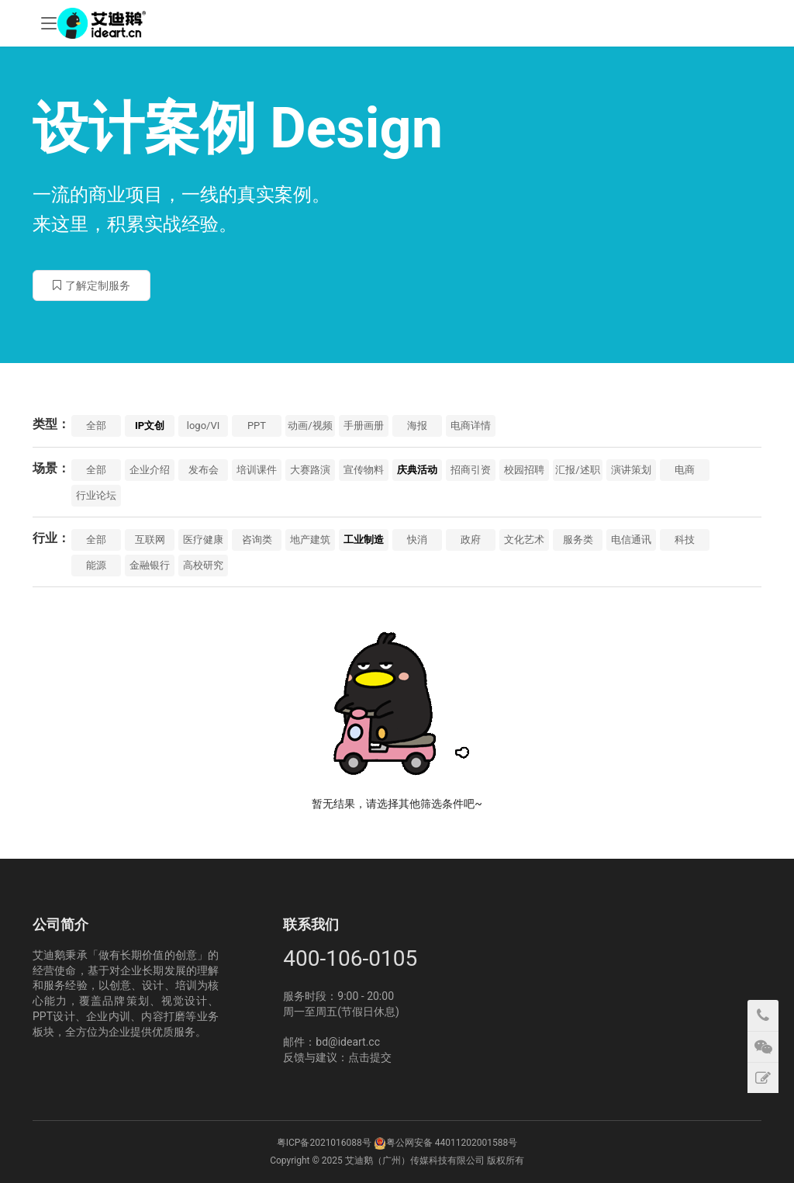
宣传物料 (363, 470)
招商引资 (471, 470)
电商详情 (471, 425)
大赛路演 (310, 470)
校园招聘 (524, 470)
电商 (685, 470)
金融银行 (149, 565)
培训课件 (256, 470)
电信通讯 (631, 539)
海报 (417, 425)
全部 (96, 425)
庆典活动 (417, 470)
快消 (417, 539)
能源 (96, 565)
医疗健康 (203, 539)
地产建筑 (310, 539)
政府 (471, 539)
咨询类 (257, 539)
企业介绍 (149, 470)
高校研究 (203, 565)
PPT (256, 425)
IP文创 (149, 425)
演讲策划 (631, 470)
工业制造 (363, 539)
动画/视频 (310, 425)
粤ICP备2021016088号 (324, 1142)
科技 (685, 539)
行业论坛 (96, 495)
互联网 (150, 539)
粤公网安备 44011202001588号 (451, 1142)
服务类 (578, 539)
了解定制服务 (91, 285)
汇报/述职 (577, 470)
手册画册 (363, 425)
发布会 (203, 470)
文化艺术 (524, 539)
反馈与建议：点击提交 (337, 1057)
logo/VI (203, 425)
